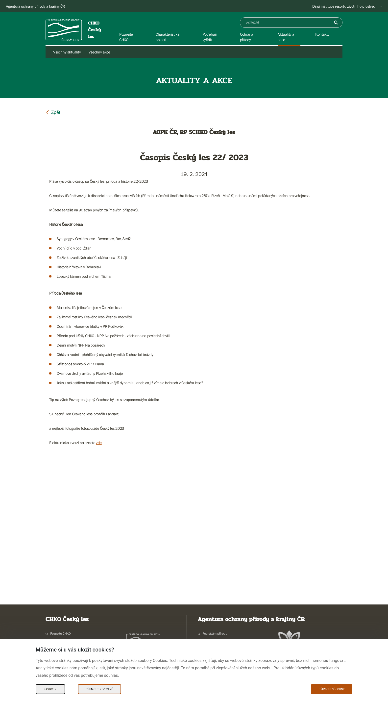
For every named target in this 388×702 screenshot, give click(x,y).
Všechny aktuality (67, 52)
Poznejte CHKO (60, 633)
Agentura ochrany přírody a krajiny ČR (35, 6)
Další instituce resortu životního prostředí (344, 6)
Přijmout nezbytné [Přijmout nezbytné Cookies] (99, 689)
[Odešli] (336, 22)
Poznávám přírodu (214, 633)
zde (99, 442)
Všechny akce (99, 52)
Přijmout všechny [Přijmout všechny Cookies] (331, 689)
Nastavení (50, 689)
